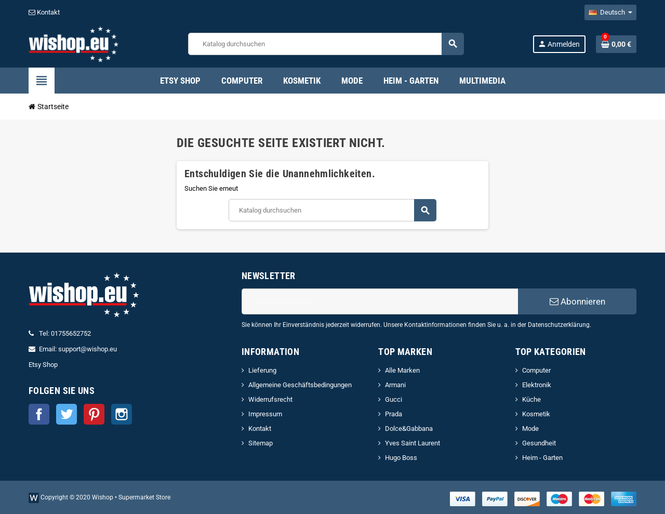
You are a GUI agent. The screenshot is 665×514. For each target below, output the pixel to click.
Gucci (393, 399)
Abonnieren (577, 301)
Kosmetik (536, 414)
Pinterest (94, 414)
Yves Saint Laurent (412, 443)
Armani (395, 385)
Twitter (66, 414)
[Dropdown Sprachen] (610, 12)
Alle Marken (402, 370)
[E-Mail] (380, 301)
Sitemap (260, 443)
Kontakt (44, 12)
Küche (531, 399)
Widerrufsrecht (270, 399)
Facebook (39, 414)
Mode (530, 428)
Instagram (121, 414)
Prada (393, 414)
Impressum (265, 414)
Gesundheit (539, 443)
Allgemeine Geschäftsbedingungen (300, 385)
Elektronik (536, 385)
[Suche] (325, 44)
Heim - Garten (542, 458)
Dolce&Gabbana (409, 428)
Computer (536, 370)
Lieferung (262, 370)
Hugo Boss (401, 458)
